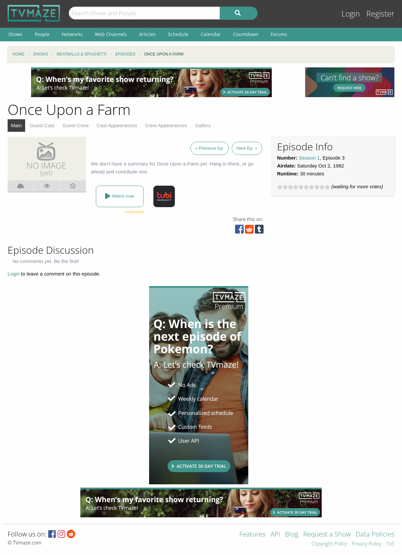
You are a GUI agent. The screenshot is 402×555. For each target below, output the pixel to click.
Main (16, 125)
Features (252, 534)
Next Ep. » (246, 148)
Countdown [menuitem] (246, 34)
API (275, 534)
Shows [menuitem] (15, 34)
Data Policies (375, 534)
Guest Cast (42, 125)
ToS (390, 544)
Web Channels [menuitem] (111, 34)
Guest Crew (75, 125)
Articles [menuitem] (147, 34)
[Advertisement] (151, 82)
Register (380, 14)
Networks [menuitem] (72, 34)
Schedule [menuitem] (178, 34)
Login (351, 14)
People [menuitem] (42, 34)
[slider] (303, 187)
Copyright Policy (329, 544)
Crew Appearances (166, 125)
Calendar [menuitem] (211, 34)
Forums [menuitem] (279, 34)
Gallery (203, 125)
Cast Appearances (117, 125)
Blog (291, 534)
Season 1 (309, 158)
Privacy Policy (366, 544)
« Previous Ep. (209, 148)
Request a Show (327, 534)
